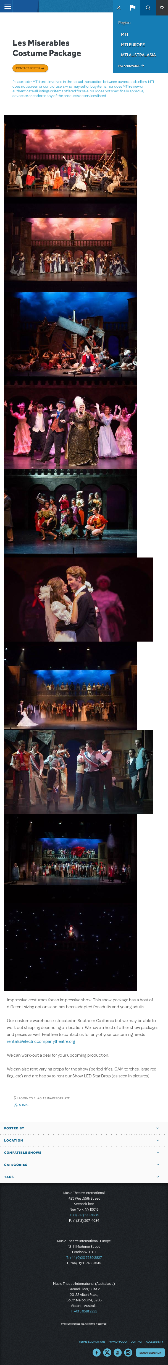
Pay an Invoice (129, 66)
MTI (124, 34)
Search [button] (148, 7)
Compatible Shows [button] (22, 1153)
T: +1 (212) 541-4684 (84, 1215)
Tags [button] (9, 1177)
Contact (137, 1341)
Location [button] (13, 1140)
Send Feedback (150, 1352)
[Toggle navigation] (6, 6)
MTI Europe (133, 44)
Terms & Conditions (92, 1341)
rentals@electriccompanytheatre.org (41, 1041)
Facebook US (97, 1352)
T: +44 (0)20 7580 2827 (84, 1257)
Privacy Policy (118, 1341)
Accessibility (154, 1341)
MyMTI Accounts (119, 7)
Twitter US (107, 1352)
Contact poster (28, 68)
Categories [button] (15, 1165)
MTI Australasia (138, 55)
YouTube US (118, 1352)
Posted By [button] (14, 1128)
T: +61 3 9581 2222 (84, 1311)
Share (24, 1105)
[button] (132, 7)
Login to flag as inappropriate (44, 1098)
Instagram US (128, 1352)
